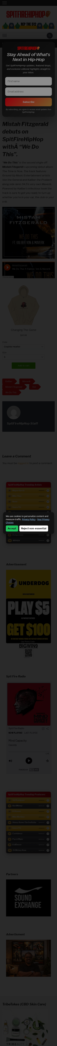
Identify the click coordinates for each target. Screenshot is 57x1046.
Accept (12, 528)
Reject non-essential (33, 528)
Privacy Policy (28, 519)
